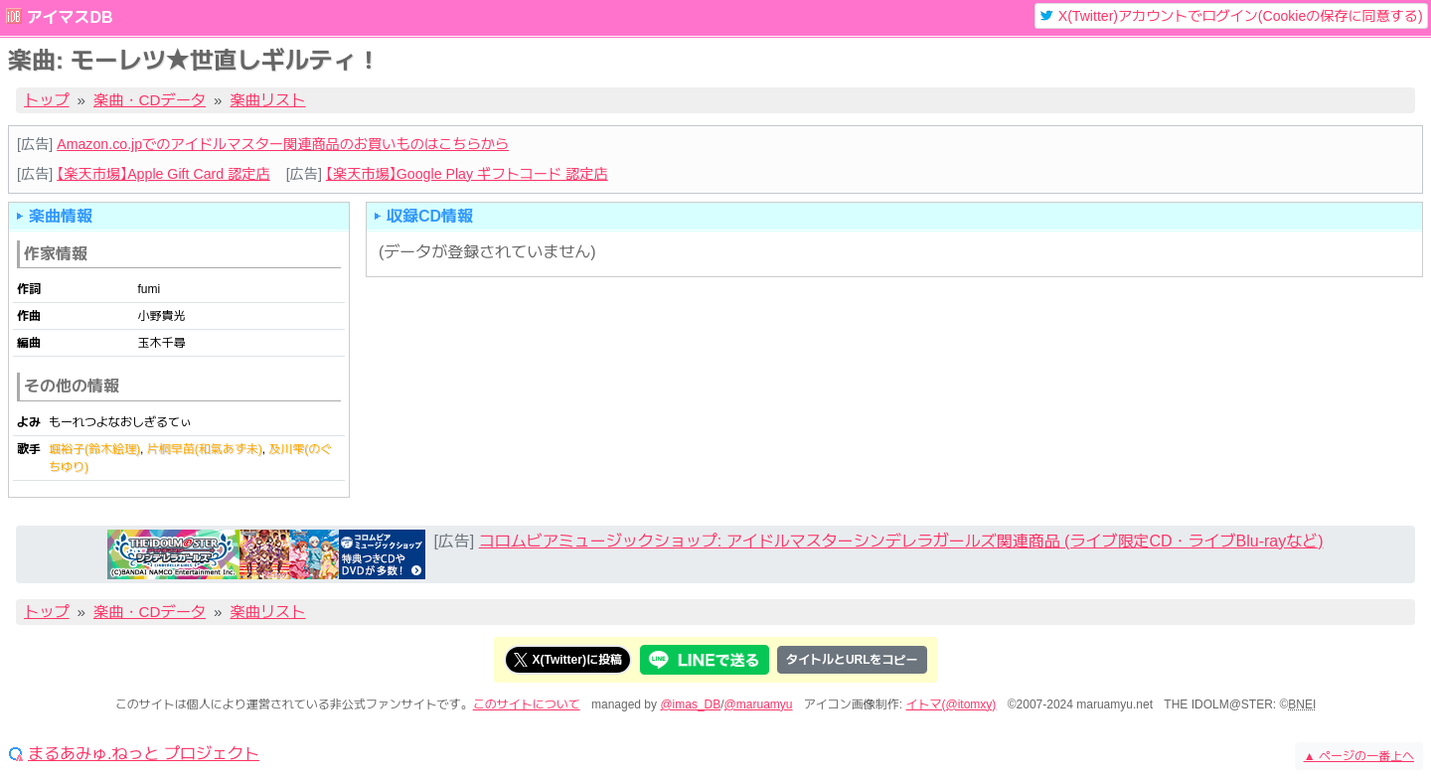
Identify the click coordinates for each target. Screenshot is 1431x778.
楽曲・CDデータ (149, 99)
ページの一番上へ (1359, 756)
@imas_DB (690, 704)
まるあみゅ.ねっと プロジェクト (143, 754)
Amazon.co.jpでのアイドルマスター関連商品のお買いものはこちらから (283, 144)
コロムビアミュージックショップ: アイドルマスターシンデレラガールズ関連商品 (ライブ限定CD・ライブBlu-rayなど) (901, 541)
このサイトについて (526, 704)
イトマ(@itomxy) (951, 704)
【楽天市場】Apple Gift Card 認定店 (163, 174)
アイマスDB (69, 17)
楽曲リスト (268, 99)
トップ (47, 99)
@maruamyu (758, 704)
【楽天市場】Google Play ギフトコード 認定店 (467, 174)
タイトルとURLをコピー (852, 660)
